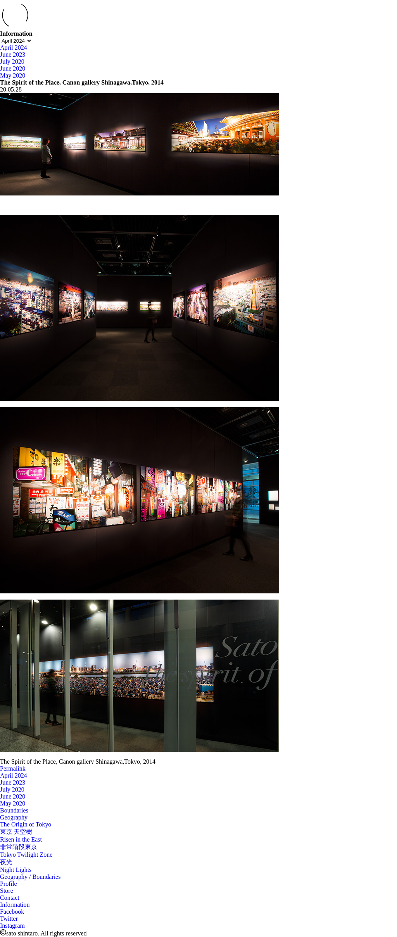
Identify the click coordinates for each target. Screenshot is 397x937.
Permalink (13, 768)
